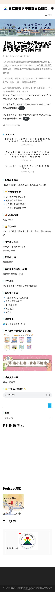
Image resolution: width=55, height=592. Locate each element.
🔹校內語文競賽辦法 (12, 200)
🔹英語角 (7, 312)
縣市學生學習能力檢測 (13, 274)
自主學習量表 (9, 250)
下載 (21, 108)
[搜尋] (49, 405)
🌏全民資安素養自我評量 (14, 324)
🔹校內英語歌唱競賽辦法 (14, 204)
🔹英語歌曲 (8, 308)
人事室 (6, 56)
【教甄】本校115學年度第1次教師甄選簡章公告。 (25, 185)
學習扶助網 (8, 262)
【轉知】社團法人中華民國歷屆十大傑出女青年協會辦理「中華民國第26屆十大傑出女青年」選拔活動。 (27, 154)
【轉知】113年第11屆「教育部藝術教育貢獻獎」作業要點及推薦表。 (27, 140)
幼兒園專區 (8, 219)
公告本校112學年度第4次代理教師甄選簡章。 (27, 167)
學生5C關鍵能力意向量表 (14, 246)
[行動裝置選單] (48, 15)
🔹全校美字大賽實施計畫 (14, 196)
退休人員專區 (9, 382)
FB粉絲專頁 (27, 456)
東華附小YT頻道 (22, 548)
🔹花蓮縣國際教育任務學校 (15, 297)
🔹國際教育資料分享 (12, 301)
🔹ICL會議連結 (10, 305)
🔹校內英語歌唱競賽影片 (14, 207)
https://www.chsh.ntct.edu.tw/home (22, 95)
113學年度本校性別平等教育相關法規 (20, 285)
